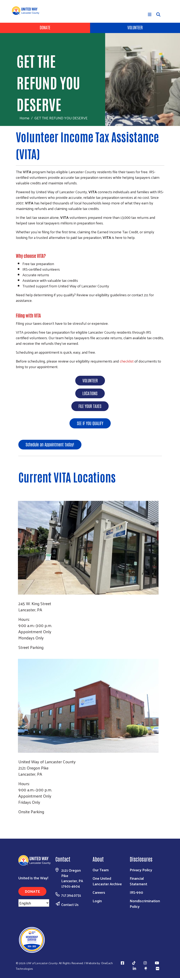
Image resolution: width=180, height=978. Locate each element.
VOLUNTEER (90, 380)
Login (97, 900)
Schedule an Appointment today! (50, 444)
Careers (99, 892)
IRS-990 (136, 892)
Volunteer (135, 27)
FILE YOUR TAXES (90, 406)
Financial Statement (138, 881)
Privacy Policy (141, 870)
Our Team (101, 870)
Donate (45, 27)
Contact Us (70, 904)
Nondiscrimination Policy (145, 903)
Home (24, 118)
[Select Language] (33, 903)
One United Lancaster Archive (107, 881)
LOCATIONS (90, 393)
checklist (127, 361)
